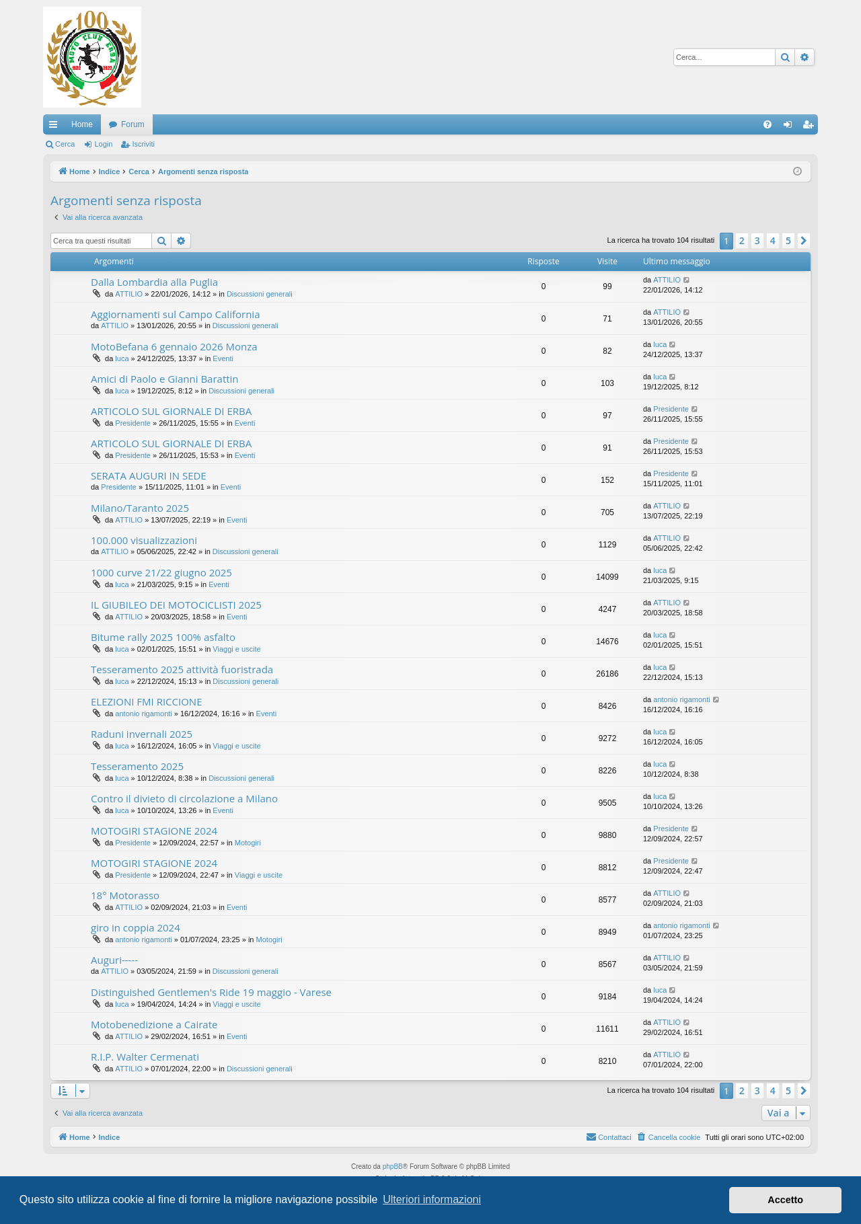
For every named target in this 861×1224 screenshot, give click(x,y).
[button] (804, 241)
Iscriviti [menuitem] (811, 127)
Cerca (65, 144)
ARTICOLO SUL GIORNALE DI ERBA (171, 411)
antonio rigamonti (143, 714)
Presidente (133, 423)
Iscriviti (143, 144)
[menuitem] (767, 124)
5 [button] (788, 240)
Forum (133, 124)
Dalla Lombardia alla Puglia (154, 282)
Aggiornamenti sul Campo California (175, 314)
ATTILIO (129, 294)
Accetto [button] (785, 1199)
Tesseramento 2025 (137, 766)
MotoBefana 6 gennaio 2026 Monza (174, 346)
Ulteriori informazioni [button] (432, 1199)
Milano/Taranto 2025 (140, 507)
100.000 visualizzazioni (144, 540)
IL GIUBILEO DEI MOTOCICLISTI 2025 (176, 604)
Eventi (223, 358)
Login (103, 144)
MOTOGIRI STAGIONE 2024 (154, 830)
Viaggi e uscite (236, 649)
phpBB (393, 1166)
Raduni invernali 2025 (141, 733)
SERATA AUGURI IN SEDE (149, 475)
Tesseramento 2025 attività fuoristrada (182, 669)
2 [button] (742, 240)
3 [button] (757, 240)
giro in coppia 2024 (135, 927)
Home (82, 124)
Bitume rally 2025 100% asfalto (163, 637)
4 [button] (773, 240)
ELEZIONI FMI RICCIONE (146, 701)
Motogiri (248, 843)
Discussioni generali (260, 294)
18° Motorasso (125, 895)
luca (121, 358)
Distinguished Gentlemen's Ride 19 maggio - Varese (211, 992)
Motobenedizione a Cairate (154, 1024)
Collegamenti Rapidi (55, 127)
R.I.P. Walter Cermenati (145, 1056)
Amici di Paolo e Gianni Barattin (165, 378)
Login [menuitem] (791, 127)
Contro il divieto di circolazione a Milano (184, 798)
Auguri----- (114, 959)
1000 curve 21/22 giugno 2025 (161, 572)
